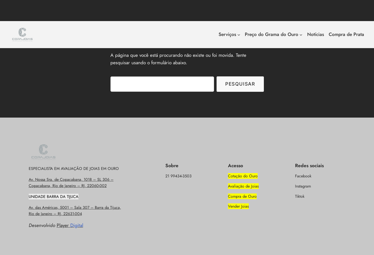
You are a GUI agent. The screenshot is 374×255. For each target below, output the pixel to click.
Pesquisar (240, 84)
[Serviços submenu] (238, 34)
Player (70, 225)
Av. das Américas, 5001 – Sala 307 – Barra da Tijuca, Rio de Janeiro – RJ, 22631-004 (75, 211)
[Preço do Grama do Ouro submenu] (300, 34)
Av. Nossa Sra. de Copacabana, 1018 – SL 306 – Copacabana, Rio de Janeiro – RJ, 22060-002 (71, 183)
